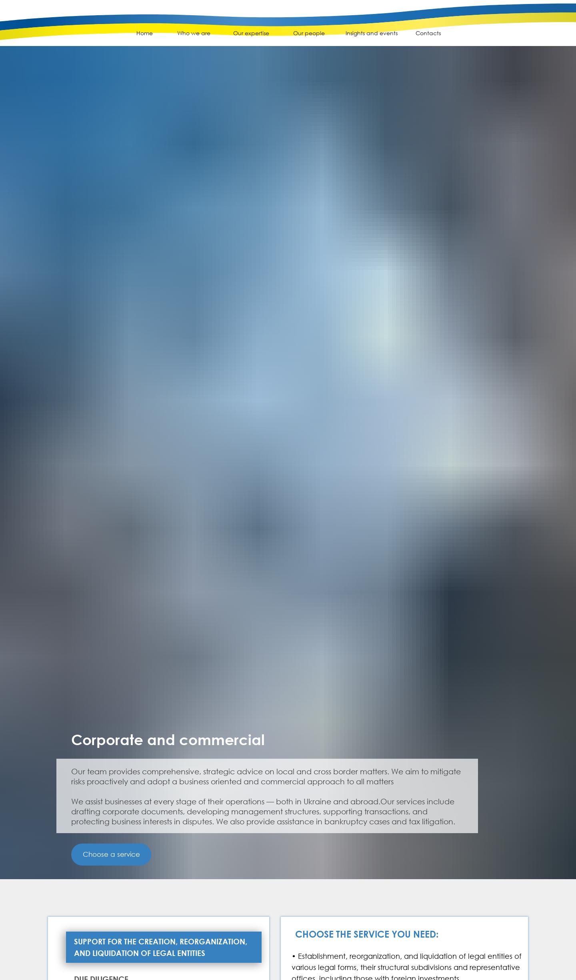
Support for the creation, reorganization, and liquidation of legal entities (160, 947)
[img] (52, 28)
